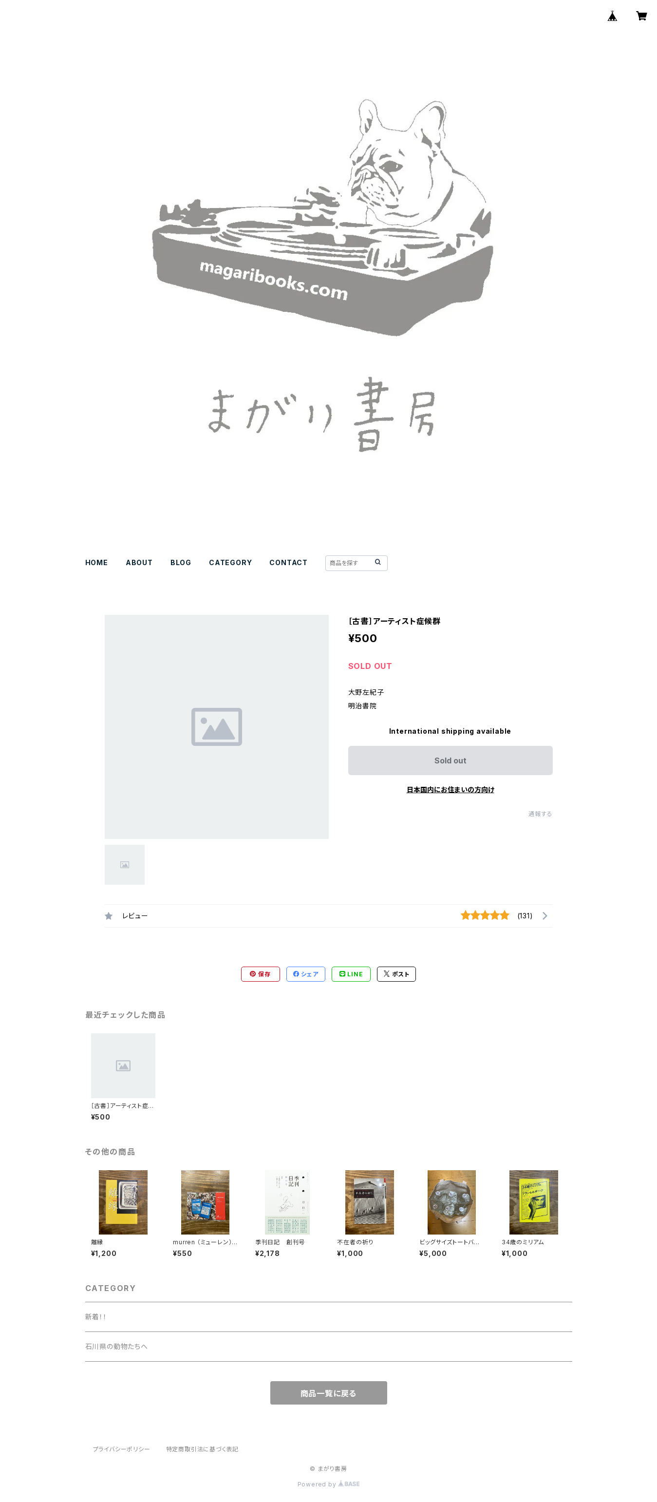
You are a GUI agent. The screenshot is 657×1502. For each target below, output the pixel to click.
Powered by (329, 1484)
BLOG (180, 562)
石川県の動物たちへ (116, 1346)
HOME (96, 562)
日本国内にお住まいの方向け (450, 789)
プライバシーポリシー (121, 1449)
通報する (540, 814)
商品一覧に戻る (328, 1393)
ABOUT (139, 562)
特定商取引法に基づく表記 (202, 1449)
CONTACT (288, 562)
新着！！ (96, 1316)
